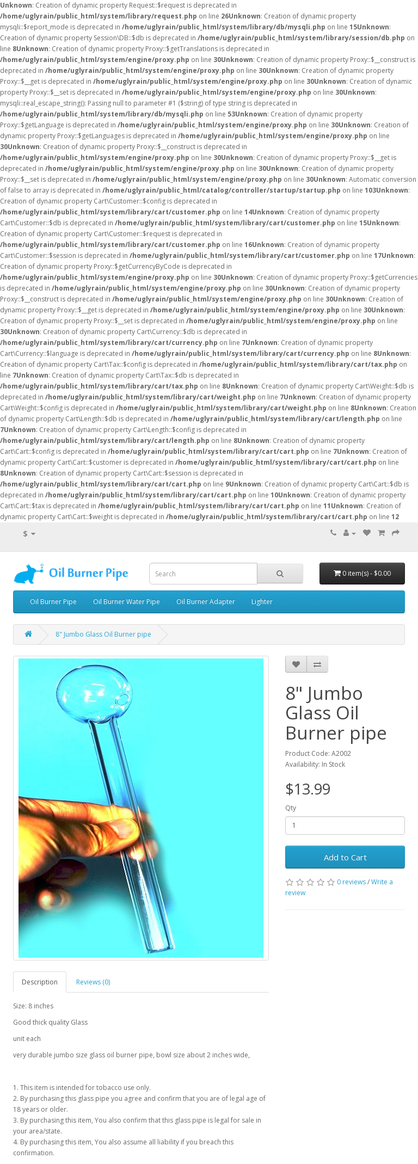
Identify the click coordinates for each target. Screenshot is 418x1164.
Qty (290, 807)
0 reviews (351, 881)
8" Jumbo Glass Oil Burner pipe (103, 634)
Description (40, 982)
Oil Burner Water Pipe (126, 601)
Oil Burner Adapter (205, 601)
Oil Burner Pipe (53, 601)
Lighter (262, 601)
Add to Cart (345, 857)
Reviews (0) (93, 982)
